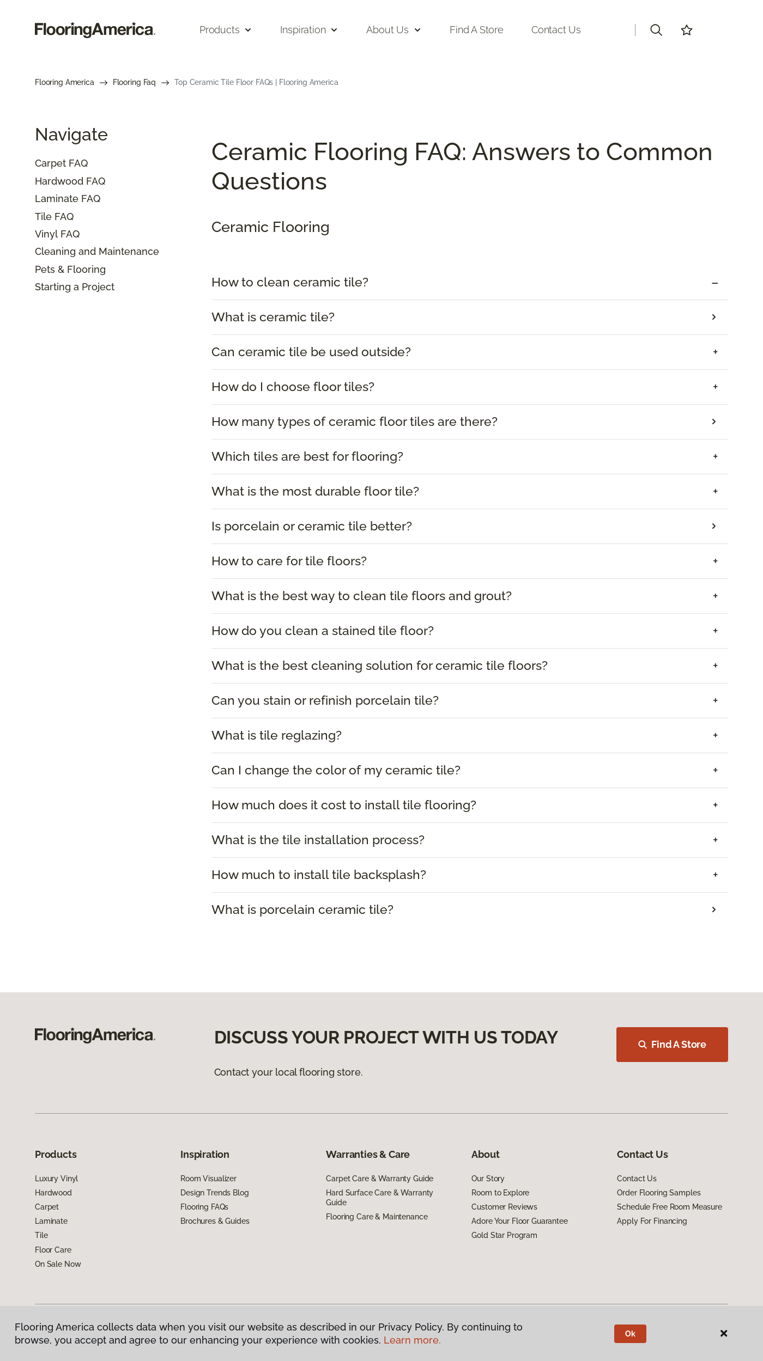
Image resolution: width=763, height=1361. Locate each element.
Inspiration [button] (309, 29)
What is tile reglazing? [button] (276, 735)
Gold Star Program (504, 1235)
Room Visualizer (208, 1178)
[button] (656, 30)
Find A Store (672, 1044)
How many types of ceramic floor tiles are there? (354, 421)
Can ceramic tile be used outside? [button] (311, 352)
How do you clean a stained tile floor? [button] (322, 631)
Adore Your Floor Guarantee (519, 1221)
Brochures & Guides (214, 1221)
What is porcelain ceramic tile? (302, 909)
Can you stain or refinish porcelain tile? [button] (325, 700)
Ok (630, 1333)
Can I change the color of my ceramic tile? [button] (336, 770)
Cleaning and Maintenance (97, 251)
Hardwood (59, 181)
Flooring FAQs (204, 1207)
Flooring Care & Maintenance (376, 1216)
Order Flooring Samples (658, 1192)
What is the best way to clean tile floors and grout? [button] (361, 596)
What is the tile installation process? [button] (318, 840)
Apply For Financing (652, 1221)
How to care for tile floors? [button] (289, 561)
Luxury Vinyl (56, 1178)
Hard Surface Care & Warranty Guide (379, 1197)
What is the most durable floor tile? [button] (315, 491)
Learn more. (412, 1340)
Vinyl (46, 234)
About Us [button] (394, 29)
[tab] (469, 282)
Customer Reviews (504, 1207)
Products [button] (226, 29)
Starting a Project (74, 286)
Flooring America (64, 82)
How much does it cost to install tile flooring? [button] (343, 805)
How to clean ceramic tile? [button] (289, 282)
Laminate (56, 198)
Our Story (488, 1178)
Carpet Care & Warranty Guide (379, 1178)
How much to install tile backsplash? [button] (318, 875)
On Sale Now (58, 1264)
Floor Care (53, 1250)
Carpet (50, 163)
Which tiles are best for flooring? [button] (307, 456)
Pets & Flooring (70, 269)
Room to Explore (500, 1192)
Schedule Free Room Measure (669, 1207)
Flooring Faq (134, 82)
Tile (43, 216)
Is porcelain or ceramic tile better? (311, 526)
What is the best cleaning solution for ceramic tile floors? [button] (379, 665)
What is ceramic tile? (273, 317)
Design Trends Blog (214, 1192)
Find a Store (477, 29)
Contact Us (556, 29)
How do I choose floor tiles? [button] (292, 387)
